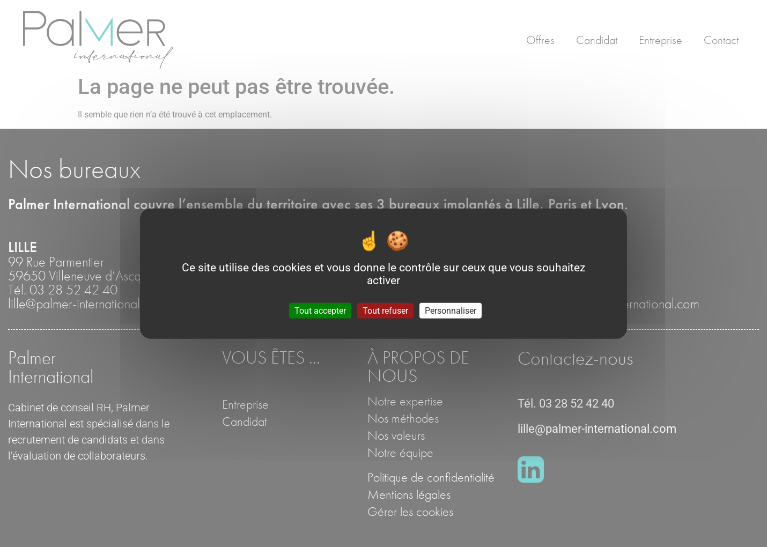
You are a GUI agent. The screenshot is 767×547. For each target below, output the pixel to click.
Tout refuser (385, 310)
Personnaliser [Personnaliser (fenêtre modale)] (450, 310)
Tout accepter (320, 310)
